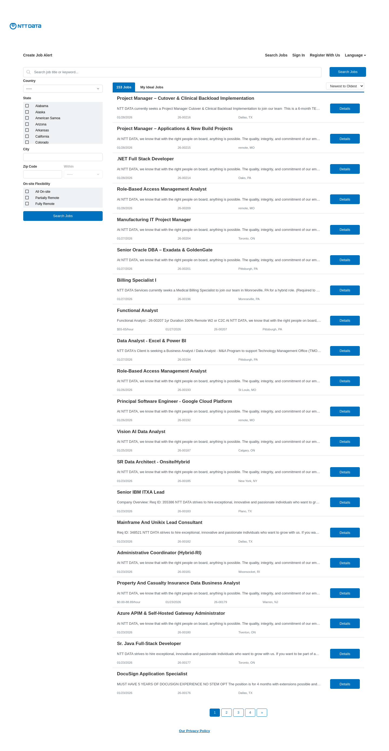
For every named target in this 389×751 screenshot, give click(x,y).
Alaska (40, 112)
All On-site (42, 192)
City (26, 149)
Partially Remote (47, 198)
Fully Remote (45, 204)
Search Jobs (276, 55)
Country (29, 81)
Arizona (40, 124)
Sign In (298, 55)
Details (345, 109)
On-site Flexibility (36, 184)
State (27, 98)
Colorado (42, 142)
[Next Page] (262, 713)
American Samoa (47, 118)
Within (69, 166)
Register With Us (325, 55)
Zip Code (30, 166)
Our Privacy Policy (194, 731)
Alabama (41, 106)
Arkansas (42, 130)
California (42, 136)
